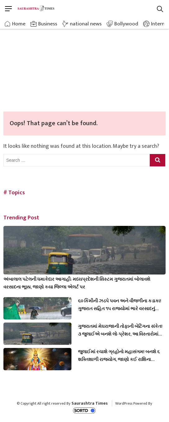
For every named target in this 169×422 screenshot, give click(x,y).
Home (18, 24)
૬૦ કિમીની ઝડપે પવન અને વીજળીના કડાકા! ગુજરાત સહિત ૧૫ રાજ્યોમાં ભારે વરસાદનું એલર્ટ (119, 305)
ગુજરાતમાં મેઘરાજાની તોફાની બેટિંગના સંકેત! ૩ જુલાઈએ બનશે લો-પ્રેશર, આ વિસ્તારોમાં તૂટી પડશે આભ (120, 330)
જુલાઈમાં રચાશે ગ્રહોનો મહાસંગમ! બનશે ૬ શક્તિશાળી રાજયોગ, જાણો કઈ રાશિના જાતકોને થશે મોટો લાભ (119, 355)
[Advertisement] (84, 65)
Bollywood (126, 24)
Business (47, 24)
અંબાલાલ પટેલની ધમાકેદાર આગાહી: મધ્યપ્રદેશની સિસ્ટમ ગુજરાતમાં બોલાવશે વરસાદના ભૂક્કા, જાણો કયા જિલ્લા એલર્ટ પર (76, 283)
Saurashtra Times (89, 403)
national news (86, 24)
